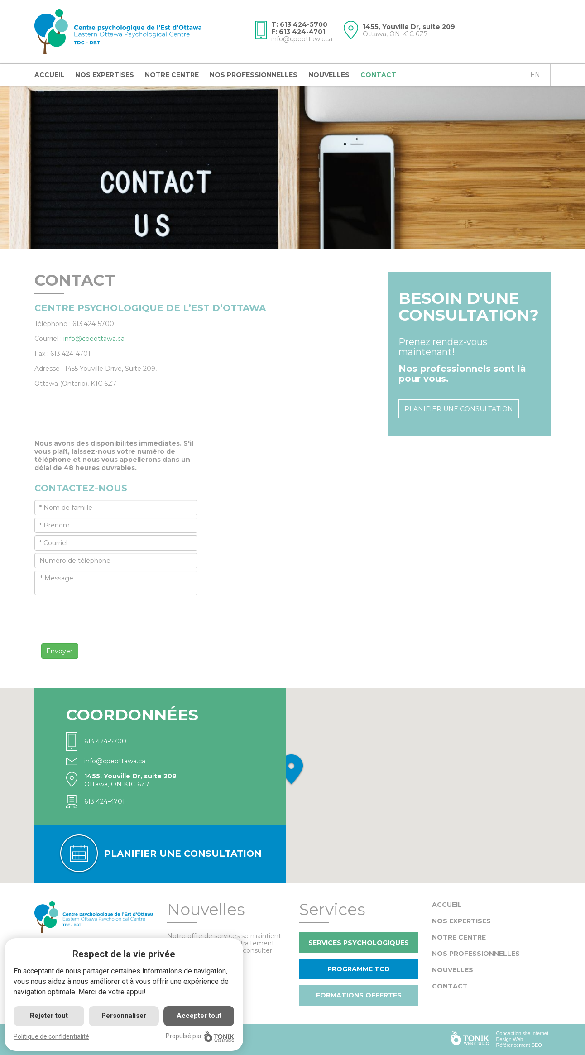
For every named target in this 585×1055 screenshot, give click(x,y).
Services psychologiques (358, 943)
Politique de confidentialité (51, 1036)
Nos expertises (104, 75)
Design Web (509, 1039)
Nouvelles (329, 75)
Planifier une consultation (458, 409)
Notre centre (172, 75)
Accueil (49, 75)
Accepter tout (199, 1016)
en (535, 75)
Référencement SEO (519, 1045)
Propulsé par (200, 1036)
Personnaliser (123, 1016)
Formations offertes (359, 995)
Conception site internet (522, 1033)
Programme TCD (358, 969)
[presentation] (103, 612)
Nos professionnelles (253, 75)
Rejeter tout (49, 1016)
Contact (378, 75)
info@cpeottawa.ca (301, 39)
